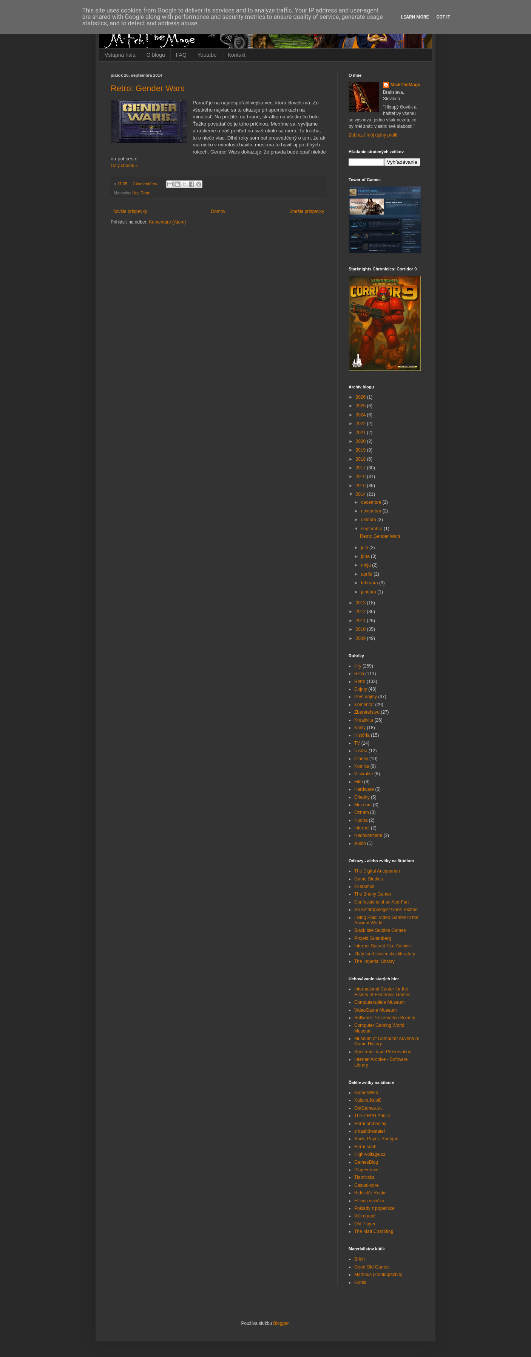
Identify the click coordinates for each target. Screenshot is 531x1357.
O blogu (156, 55)
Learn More (415, 17)
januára (369, 592)
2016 (361, 476)
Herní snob (365, 1146)
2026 (361, 397)
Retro (145, 193)
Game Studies (368, 879)
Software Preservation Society (384, 1017)
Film (358, 781)
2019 (361, 450)
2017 (361, 467)
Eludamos (364, 886)
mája (366, 565)
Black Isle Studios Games (380, 930)
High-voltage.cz (370, 1154)
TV (357, 743)
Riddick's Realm (370, 1193)
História (362, 735)
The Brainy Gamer (372, 894)
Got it (443, 17)
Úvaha (360, 750)
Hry (135, 193)
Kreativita (363, 720)
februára (370, 582)
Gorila (360, 1282)
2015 (361, 485)
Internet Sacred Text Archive (382, 946)
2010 (361, 629)
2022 (361, 423)
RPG (359, 673)
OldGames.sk (368, 1108)
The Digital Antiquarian (377, 871)
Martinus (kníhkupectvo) (378, 1274)
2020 (361, 441)
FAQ (181, 55)
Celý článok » (124, 165)
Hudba (360, 820)
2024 (361, 415)
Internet (362, 828)
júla (365, 547)
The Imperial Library (374, 961)
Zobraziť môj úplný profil (373, 135)
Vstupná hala (120, 55)
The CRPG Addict (372, 1115)
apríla (367, 574)
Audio (360, 843)
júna (366, 556)
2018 (361, 459)
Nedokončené (368, 835)
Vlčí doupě (365, 1216)
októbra (369, 519)
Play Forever (367, 1169)
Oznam (361, 812)
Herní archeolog (370, 1123)
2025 (361, 405)
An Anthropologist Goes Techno (386, 909)
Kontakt (236, 55)
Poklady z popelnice (374, 1208)
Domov (218, 211)
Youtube (207, 55)
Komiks (361, 766)
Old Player (364, 1224)
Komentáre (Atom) (167, 222)
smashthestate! (369, 1131)
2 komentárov (145, 184)
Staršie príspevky (306, 211)
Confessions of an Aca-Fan (381, 902)
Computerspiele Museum (379, 1002)
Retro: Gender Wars (148, 88)
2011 (361, 620)
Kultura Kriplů (367, 1100)
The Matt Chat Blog (373, 1231)
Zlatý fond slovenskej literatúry (384, 953)
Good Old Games (371, 1267)
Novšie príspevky (130, 211)
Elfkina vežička (369, 1200)
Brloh (359, 1259)
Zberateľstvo (367, 712)
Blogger (281, 1323)
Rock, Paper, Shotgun (376, 1138)
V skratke (363, 773)
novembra (372, 511)
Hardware (364, 789)
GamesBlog (366, 1162)
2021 (361, 432)
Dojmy (360, 689)
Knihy (360, 727)
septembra (372, 528)
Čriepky (362, 797)
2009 (361, 638)
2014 (361, 494)
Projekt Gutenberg (372, 938)
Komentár (364, 704)
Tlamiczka (364, 1177)
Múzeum (363, 804)
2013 (361, 603)
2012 (361, 611)
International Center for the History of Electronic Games (382, 991)
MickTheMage (405, 84)
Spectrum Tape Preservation (382, 1051)
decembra (372, 502)
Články (361, 758)
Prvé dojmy (365, 696)
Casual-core (366, 1185)
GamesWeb (366, 1092)
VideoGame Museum (375, 1010)
